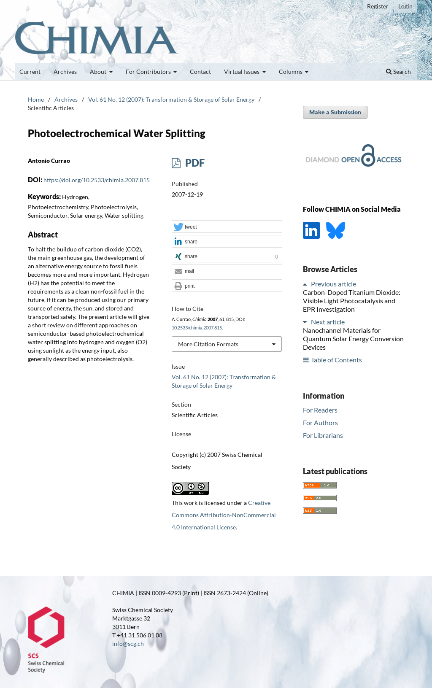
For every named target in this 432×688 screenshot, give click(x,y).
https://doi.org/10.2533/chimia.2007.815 (96, 179)
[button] (227, 227)
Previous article (333, 284)
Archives (65, 71)
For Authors (320, 422)
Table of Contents (336, 360)
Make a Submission (335, 112)
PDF (194, 162)
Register (378, 6)
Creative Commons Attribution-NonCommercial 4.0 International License (224, 515)
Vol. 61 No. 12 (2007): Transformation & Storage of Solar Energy (171, 99)
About (99, 71)
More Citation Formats (208, 344)
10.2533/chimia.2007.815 (197, 327)
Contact (200, 71)
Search (398, 71)
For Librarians (323, 435)
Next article (328, 322)
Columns (291, 71)
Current (29, 71)
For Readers (320, 410)
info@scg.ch (128, 643)
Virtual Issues (242, 71)
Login (405, 6)
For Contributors (149, 71)
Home (36, 99)
